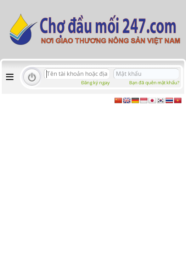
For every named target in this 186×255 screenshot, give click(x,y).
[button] (9, 77)
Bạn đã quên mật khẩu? (154, 82)
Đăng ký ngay (95, 82)
